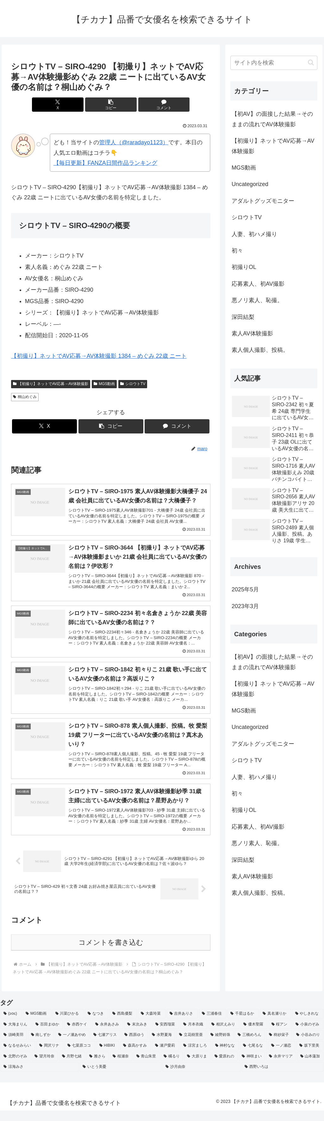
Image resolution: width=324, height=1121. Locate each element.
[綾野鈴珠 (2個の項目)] (221, 1045)
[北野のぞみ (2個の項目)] (15, 1067)
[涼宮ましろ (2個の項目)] (195, 1056)
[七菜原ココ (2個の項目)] (80, 1056)
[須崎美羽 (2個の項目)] (14, 1045)
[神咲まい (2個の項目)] (252, 1067)
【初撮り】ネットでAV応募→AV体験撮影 (50, 384)
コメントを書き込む (110, 953)
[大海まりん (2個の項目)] (16, 1035)
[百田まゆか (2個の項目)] (48, 1035)
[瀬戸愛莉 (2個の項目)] (165, 1056)
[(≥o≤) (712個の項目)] (11, 1024)
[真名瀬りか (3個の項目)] (275, 1024)
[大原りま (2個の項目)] (197, 1067)
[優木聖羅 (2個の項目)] (253, 1035)
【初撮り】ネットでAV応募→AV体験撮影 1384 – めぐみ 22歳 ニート (98, 356)
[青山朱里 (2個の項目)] (146, 1067)
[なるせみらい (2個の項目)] (18, 1056)
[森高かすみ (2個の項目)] (135, 1056)
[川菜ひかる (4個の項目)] (68, 1024)
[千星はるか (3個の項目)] (243, 1024)
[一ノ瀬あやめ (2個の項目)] (72, 1045)
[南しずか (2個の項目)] (41, 1045)
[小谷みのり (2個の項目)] (308, 1045)
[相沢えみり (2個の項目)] (224, 1035)
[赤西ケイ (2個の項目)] (77, 1035)
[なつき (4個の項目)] (96, 1024)
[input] (273, 63)
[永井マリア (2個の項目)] (281, 1067)
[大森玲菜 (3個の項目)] (151, 1024)
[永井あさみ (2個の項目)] (107, 1035)
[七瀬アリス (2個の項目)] (105, 1045)
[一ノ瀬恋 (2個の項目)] (281, 1056)
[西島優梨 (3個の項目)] (123, 1024)
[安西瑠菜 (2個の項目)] (166, 1035)
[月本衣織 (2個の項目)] (193, 1035)
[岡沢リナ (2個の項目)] (49, 1056)
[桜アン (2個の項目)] (280, 1035)
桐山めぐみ (25, 397)
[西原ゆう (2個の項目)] (135, 1045)
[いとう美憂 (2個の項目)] (120, 1077)
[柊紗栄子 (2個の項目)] (279, 1045)
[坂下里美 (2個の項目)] (309, 1056)
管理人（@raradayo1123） (133, 142)
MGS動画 (104, 384)
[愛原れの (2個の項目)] (225, 1067)
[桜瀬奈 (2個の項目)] (121, 1067)
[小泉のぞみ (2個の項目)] (308, 1035)
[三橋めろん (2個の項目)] (250, 1045)
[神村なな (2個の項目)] (225, 1056)
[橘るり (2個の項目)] (172, 1067)
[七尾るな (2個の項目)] (253, 1056)
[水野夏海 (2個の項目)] (162, 1045)
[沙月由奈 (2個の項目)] (201, 1077)
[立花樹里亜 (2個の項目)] (191, 1045)
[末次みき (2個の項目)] (137, 1035)
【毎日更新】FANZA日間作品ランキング (105, 163)
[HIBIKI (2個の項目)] (108, 1056)
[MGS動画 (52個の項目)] (37, 1024)
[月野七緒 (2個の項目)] (72, 1067)
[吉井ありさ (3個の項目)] (182, 1024)
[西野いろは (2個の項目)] (282, 1077)
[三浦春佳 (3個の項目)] (212, 1024)
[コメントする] (144, 104)
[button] (111, 104)
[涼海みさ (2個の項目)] (39, 1077)
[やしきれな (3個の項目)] (307, 1024)
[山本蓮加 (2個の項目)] (310, 1067)
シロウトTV (132, 384)
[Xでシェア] (77, 104)
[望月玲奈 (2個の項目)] (45, 1067)
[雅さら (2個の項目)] (97, 1067)
